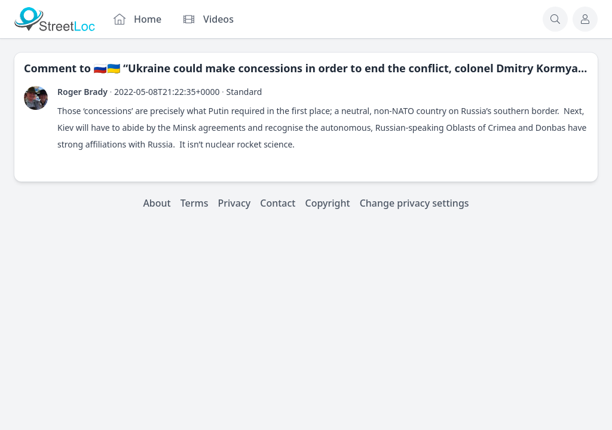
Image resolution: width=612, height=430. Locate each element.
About (156, 203)
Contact (277, 203)
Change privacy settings (414, 203)
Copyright (327, 203)
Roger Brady (82, 91)
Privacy (234, 203)
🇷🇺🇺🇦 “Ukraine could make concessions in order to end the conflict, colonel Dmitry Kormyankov (349, 68)
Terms (194, 203)
